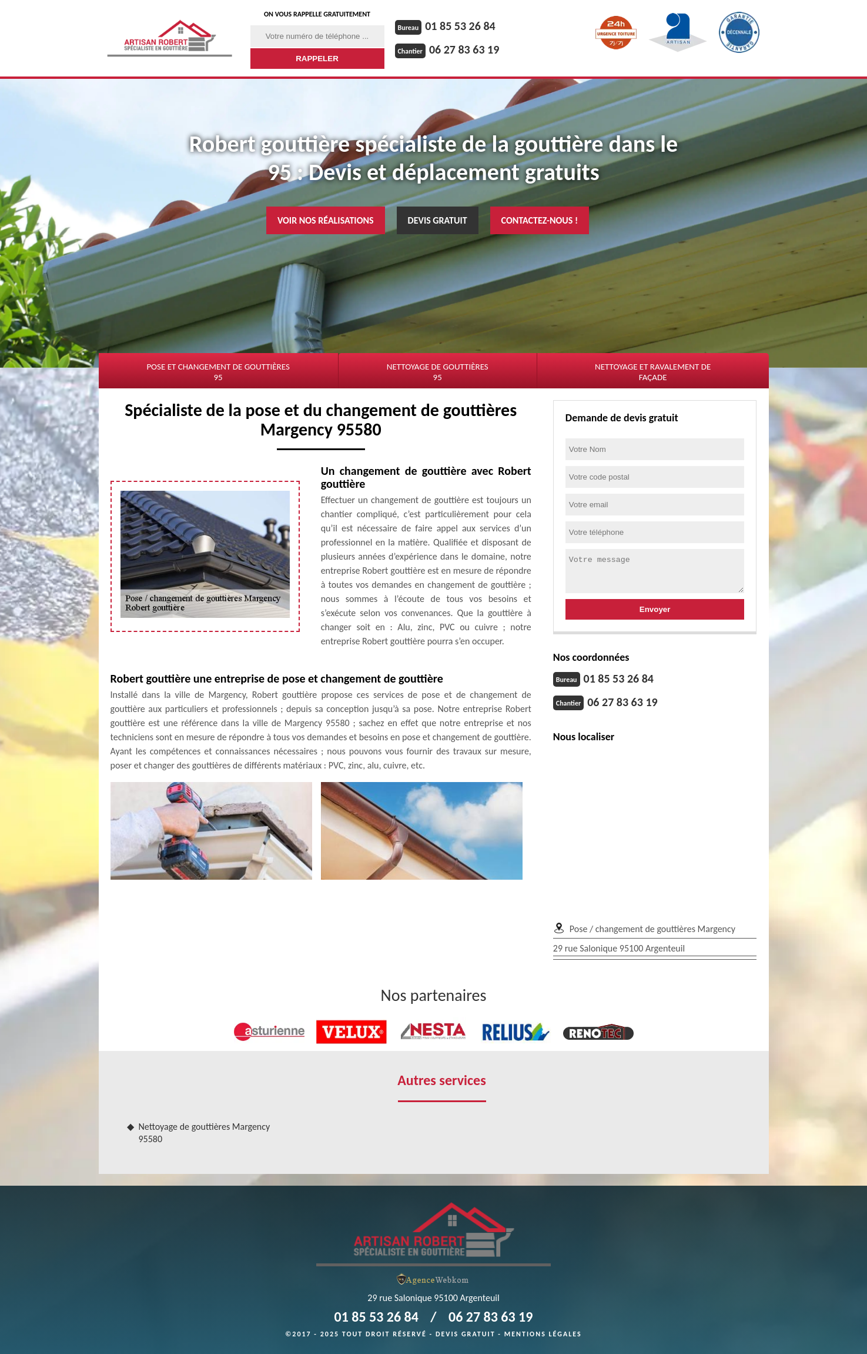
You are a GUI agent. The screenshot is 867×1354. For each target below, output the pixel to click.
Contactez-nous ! (539, 220)
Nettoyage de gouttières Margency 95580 (204, 1133)
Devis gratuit (437, 220)
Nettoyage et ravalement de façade (653, 371)
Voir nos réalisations (325, 220)
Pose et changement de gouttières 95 (217, 371)
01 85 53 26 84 (460, 26)
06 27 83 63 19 (464, 49)
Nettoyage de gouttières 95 (437, 371)
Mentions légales (543, 1334)
